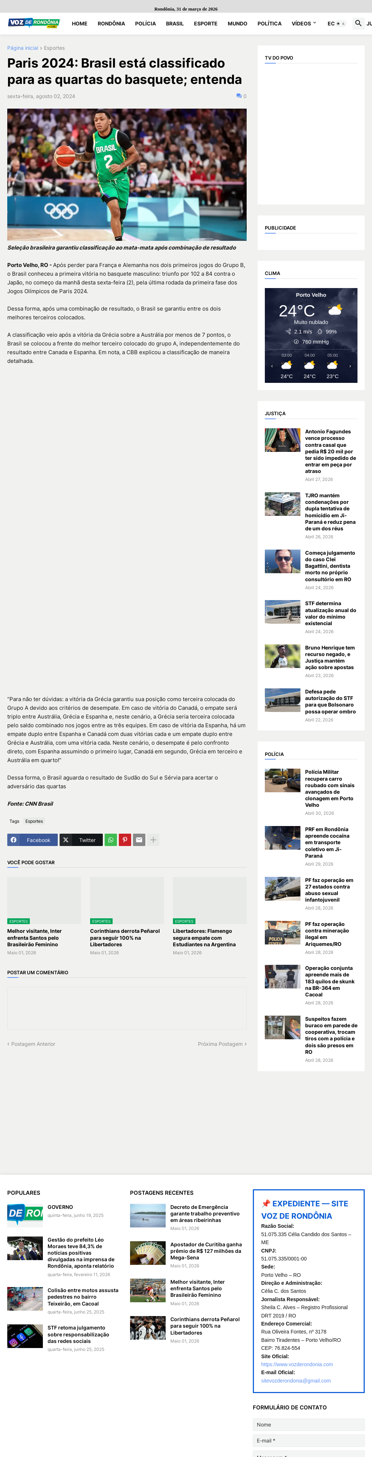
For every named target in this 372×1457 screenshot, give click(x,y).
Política (270, 23)
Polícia (145, 23)
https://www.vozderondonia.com (297, 1364)
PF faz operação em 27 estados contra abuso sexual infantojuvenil (329, 890)
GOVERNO (60, 1207)
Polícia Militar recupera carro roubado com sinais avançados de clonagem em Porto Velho (330, 788)
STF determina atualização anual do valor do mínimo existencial (330, 613)
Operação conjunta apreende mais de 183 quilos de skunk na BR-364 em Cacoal (330, 981)
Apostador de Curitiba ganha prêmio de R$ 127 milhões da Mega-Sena (206, 1250)
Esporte (206, 23)
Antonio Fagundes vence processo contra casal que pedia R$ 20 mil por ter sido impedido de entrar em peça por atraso (330, 451)
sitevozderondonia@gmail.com (296, 1381)
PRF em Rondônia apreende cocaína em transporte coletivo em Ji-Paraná (327, 842)
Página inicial (22, 48)
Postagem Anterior (33, 1044)
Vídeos (301, 23)
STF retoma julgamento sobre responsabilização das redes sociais (78, 1334)
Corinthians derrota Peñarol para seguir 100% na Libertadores (125, 937)
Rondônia (111, 23)
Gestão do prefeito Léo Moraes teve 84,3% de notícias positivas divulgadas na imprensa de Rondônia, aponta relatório (81, 1253)
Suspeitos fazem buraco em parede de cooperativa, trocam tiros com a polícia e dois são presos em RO (331, 1035)
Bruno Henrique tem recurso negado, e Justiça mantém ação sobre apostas (330, 657)
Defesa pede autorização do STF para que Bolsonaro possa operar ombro (330, 701)
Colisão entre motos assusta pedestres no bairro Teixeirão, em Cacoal (83, 1296)
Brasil (175, 23)
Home (80, 23)
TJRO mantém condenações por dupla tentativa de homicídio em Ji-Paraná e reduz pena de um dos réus (330, 511)
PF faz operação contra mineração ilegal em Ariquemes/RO (327, 934)
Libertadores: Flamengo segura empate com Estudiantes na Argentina (204, 937)
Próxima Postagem (220, 1044)
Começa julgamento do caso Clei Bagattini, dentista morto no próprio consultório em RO (330, 566)
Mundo (237, 23)
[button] (341, 23)
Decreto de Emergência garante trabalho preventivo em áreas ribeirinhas (205, 1213)
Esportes (54, 48)
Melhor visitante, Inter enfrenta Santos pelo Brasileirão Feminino (34, 937)
